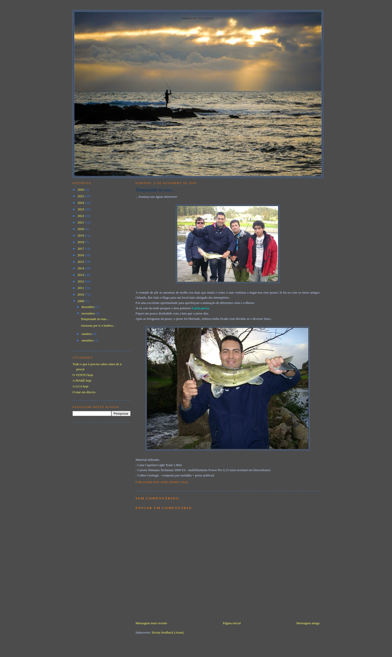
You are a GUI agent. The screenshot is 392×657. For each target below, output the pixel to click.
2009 (81, 301)
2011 (81, 288)
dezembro (88, 307)
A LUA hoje (81, 386)
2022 (81, 216)
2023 (81, 209)
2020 (81, 229)
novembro (88, 313)
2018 (81, 242)
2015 (81, 262)
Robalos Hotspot (198, 18)
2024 (81, 203)
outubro (87, 334)
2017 (81, 248)
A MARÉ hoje (82, 380)
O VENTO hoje (83, 375)
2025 (81, 196)
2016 (81, 255)
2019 (81, 235)
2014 (81, 268)
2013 (81, 275)
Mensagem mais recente (151, 623)
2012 (81, 281)
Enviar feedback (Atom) (168, 632)
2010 (81, 294)
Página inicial (232, 623)
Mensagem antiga (307, 623)
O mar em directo (84, 392)
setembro (87, 340)
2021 (81, 222)
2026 (81, 189)
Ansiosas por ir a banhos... (98, 325)
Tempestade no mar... (155, 189)
